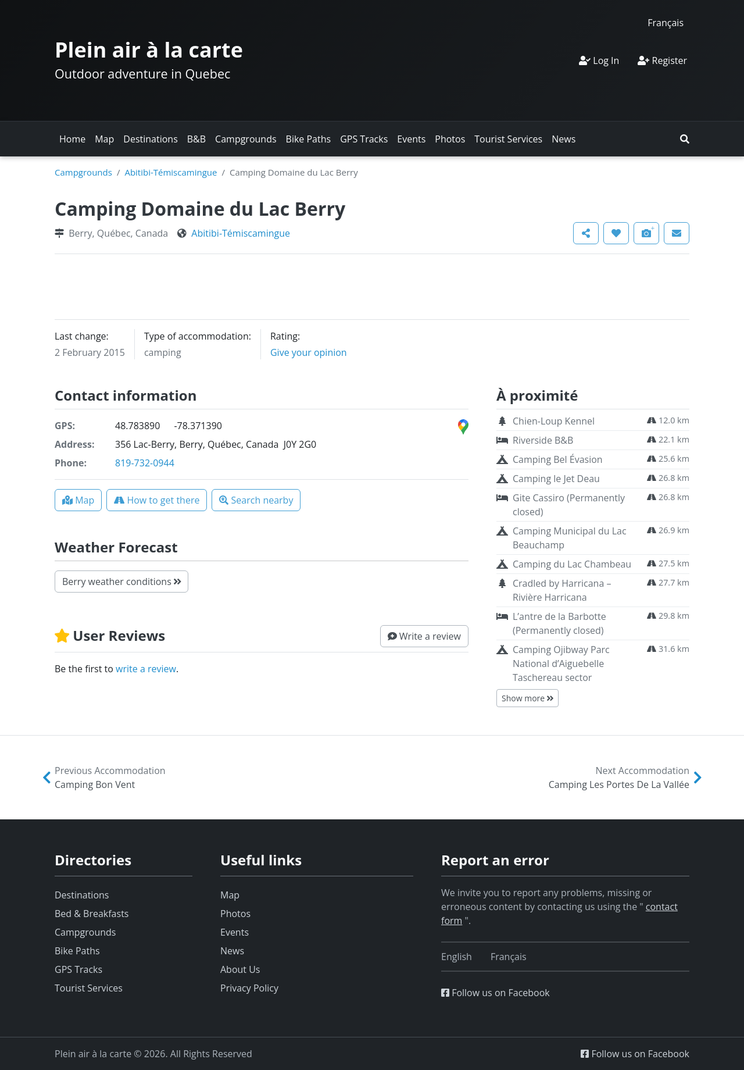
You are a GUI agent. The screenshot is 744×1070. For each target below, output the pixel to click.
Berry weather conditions (121, 581)
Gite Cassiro (569, 504)
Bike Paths (308, 139)
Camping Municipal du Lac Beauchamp (570, 538)
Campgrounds (245, 139)
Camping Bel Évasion (558, 459)
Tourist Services (508, 139)
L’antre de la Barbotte (559, 623)
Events (411, 139)
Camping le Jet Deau (556, 478)
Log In (599, 60)
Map (104, 139)
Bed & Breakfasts (91, 913)
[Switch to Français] (665, 22)
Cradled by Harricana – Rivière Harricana (562, 590)
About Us (240, 969)
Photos (450, 139)
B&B (196, 139)
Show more (527, 698)
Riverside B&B (543, 440)
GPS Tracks (364, 139)
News (563, 139)
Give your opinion (308, 352)
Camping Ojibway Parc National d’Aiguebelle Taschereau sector (561, 663)
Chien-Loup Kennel (554, 421)
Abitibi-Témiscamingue (170, 172)
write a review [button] (146, 668)
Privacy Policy (249, 988)
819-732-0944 (144, 462)
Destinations (150, 139)
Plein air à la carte (149, 49)
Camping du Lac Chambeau (572, 564)
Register (662, 60)
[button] (684, 139)
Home (72, 139)
